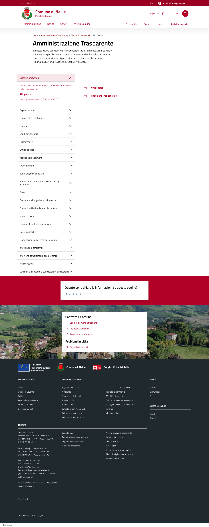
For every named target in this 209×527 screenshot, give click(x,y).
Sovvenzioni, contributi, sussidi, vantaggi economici (40, 183)
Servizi (63, 24)
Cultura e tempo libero (72, 413)
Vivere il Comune (81, 24)
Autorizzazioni (68, 404)
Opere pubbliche (28, 232)
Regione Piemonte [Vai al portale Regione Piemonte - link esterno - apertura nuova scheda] (28, 3)
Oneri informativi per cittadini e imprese (39, 99)
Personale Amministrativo (29, 400)
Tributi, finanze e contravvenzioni (120, 404)
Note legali (111, 445)
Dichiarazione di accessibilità (118, 450)
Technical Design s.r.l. (36, 515)
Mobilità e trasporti (114, 396)
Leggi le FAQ (67, 432)
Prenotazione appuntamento (75, 437)
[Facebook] (161, 13)
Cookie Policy (112, 441)
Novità (50, 24)
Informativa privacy (114, 437)
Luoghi (153, 413)
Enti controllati (27, 150)
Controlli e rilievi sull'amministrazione (38, 208)
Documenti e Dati (25, 408)
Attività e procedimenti (31, 158)
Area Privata (23, 499)
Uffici (20, 387)
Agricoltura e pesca (70, 387)
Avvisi (152, 396)
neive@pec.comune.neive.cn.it (36, 451)
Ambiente (66, 391)
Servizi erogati (27, 216)
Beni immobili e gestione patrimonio (38, 200)
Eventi (153, 418)
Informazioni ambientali (31, 248)
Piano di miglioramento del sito (119, 454)
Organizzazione (27, 110)
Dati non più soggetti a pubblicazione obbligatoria (44, 271)
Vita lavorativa (112, 413)
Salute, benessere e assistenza (119, 400)
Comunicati (155, 391)
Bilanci (23, 192)
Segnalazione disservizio (72, 441)
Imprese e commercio (115, 391)
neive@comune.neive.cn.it (35, 448)
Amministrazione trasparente (119, 432)
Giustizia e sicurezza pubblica (118, 387)
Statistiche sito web (115, 458)
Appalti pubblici (68, 400)
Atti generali (26, 94)
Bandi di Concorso (29, 134)
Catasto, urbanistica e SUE (73, 408)
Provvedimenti (27, 165)
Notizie (153, 387)
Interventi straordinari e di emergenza (38, 256)
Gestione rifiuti (132, 24)
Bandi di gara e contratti (32, 173)
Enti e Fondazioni (25, 404)
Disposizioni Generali (30, 78)
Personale (25, 126)
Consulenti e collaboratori (32, 118)
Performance (26, 142)
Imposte (161, 24)
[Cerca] (185, 13)
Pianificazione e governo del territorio (38, 240)
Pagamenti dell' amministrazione (36, 224)
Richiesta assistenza (71, 445)
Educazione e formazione (73, 417)
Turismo (147, 24)
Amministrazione (32, 24)
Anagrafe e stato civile (72, 396)
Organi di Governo (26, 391)
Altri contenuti (27, 263)
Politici (21, 396)
